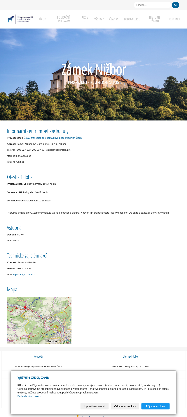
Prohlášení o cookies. (30, 396)
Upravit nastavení (95, 406)
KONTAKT (174, 19)
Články (113, 19)
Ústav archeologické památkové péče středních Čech (53, 137)
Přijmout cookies (155, 406)
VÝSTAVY (99, 19)
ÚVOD (42, 19)
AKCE (85, 18)
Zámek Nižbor (93, 69)
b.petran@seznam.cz (24, 274)
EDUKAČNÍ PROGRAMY (63, 19)
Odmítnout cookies (125, 406)
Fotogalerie (132, 19)
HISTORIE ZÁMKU (154, 19)
